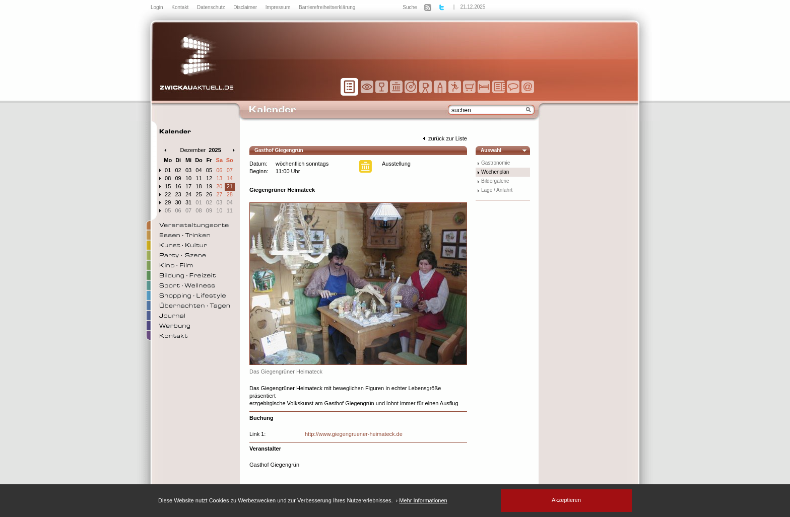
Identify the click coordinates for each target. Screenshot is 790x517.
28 (230, 194)
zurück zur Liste (444, 138)
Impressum (279, 7)
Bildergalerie (495, 181)
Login (157, 7)
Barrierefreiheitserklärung (327, 7)
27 (219, 194)
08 (168, 178)
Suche (410, 7)
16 (178, 186)
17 (188, 186)
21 (230, 186)
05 (209, 170)
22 (168, 194)
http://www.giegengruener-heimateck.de (354, 434)
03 (188, 170)
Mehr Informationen (423, 500)
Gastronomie (495, 163)
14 (230, 178)
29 (168, 202)
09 (178, 178)
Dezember (193, 150)
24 (188, 194)
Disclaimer (245, 7)
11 (198, 178)
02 (178, 170)
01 (168, 170)
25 (198, 194)
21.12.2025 (472, 7)
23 (178, 194)
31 (188, 202)
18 (198, 186)
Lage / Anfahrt (496, 190)
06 (219, 170)
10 (188, 178)
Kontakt (180, 7)
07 (230, 170)
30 (178, 202)
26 (209, 194)
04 (198, 170)
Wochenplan (495, 172)
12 (209, 178)
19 (209, 186)
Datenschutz (211, 7)
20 (219, 186)
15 (168, 186)
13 (219, 178)
